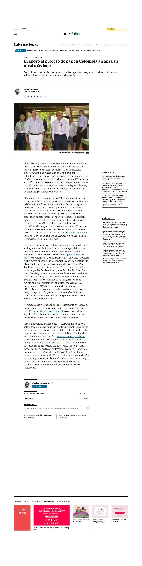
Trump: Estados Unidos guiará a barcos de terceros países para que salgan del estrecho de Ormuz (63, 50)
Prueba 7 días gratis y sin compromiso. (119, 520)
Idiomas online (48, 501)
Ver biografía (39, 386)
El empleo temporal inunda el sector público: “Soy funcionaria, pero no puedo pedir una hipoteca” (114, 260)
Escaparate (17, 501)
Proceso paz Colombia (30, 408)
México (73, 45)
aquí (65, 417)
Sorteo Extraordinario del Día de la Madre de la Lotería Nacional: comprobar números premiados (113, 244)
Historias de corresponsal (109, 45)
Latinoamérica (81, 45)
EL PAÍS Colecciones (63, 501)
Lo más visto (106, 218)
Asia (93, 45)
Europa (63, 45)
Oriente (88, 45)
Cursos (26, 501)
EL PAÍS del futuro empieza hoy (117, 191)
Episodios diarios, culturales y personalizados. (81, 520)
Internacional (26, 44)
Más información (29, 417)
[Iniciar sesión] (122, 29)
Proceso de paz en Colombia (33, 58)
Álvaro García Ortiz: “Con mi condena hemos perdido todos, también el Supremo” (114, 185)
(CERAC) (67, 352)
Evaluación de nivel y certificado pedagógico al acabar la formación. (99, 521)
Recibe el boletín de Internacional (36, 393)
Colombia (76, 408)
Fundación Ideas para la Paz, (71, 336)
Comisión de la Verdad (51, 311)
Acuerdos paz (48, 408)
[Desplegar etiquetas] (87, 408)
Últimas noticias (123, 45)
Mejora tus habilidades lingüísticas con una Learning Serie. (51, 528)
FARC (27, 169)
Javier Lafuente (31, 89)
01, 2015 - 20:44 (34, 91)
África (98, 45)
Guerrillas (69, 408)
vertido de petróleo (77, 232)
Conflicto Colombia (59, 408)
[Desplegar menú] (15, 34)
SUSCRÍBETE (111, 29)
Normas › (86, 398)
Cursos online (36, 501)
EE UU (68, 45)
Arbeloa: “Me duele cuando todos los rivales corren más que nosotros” (113, 178)
